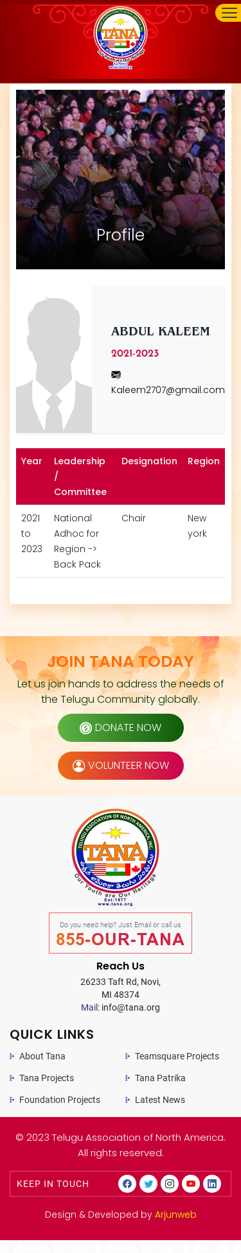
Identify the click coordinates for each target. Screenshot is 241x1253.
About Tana (42, 1056)
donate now (120, 727)
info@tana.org (120, 1007)
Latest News (160, 1100)
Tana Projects (46, 1078)
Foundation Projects (59, 1100)
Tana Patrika (160, 1078)
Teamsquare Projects (177, 1056)
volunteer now (121, 765)
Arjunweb (176, 1214)
